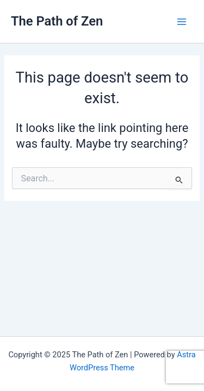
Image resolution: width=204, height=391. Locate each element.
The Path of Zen (57, 21)
